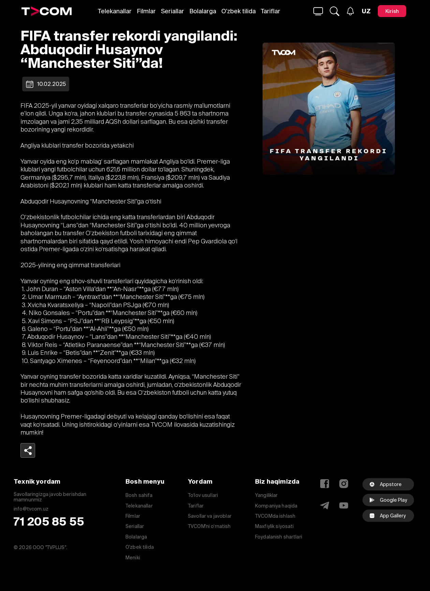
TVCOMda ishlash (275, 516)
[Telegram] (324, 505)
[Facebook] (324, 483)
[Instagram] (343, 483)
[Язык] (366, 11)
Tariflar (270, 11)
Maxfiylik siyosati (274, 526)
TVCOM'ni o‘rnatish (209, 526)
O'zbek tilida (238, 11)
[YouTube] (343, 505)
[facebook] (388, 516)
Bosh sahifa (139, 495)
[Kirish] (392, 11)
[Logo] (46, 11)
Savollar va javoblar (210, 516)
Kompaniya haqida (276, 506)
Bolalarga (202, 11)
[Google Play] (388, 500)
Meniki (132, 557)
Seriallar (172, 11)
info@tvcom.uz (31, 509)
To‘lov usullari (203, 495)
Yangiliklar (266, 495)
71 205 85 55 (49, 522)
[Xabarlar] (350, 11)
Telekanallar (115, 11)
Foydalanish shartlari (278, 537)
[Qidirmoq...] (318, 11)
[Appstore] (388, 484)
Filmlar (146, 11)
